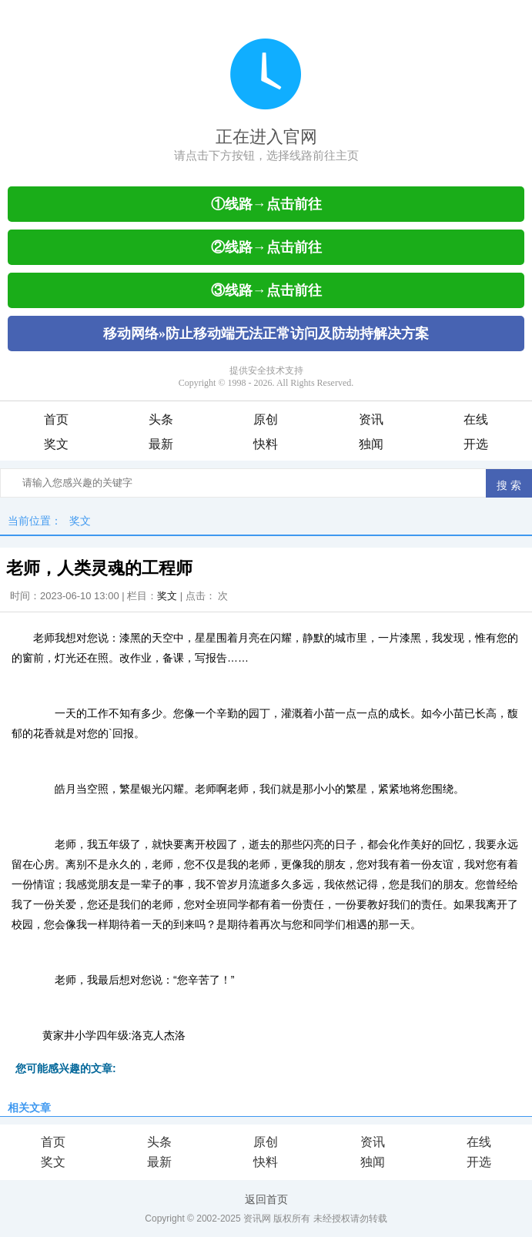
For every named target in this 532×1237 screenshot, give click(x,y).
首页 (56, 419)
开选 (475, 444)
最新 (161, 444)
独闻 (371, 444)
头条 (161, 419)
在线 (475, 419)
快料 (265, 444)
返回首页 (266, 1199)
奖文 (56, 444)
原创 (265, 419)
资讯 (371, 419)
